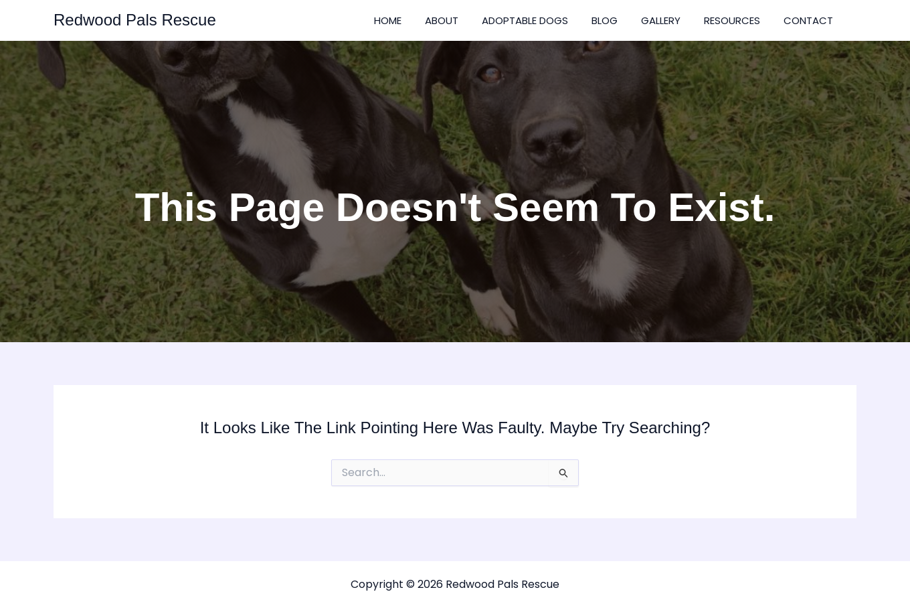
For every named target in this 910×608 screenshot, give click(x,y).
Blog (605, 20)
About (441, 20)
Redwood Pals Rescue (135, 20)
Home (387, 20)
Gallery (660, 20)
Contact (808, 20)
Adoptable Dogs (525, 20)
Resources (732, 20)
